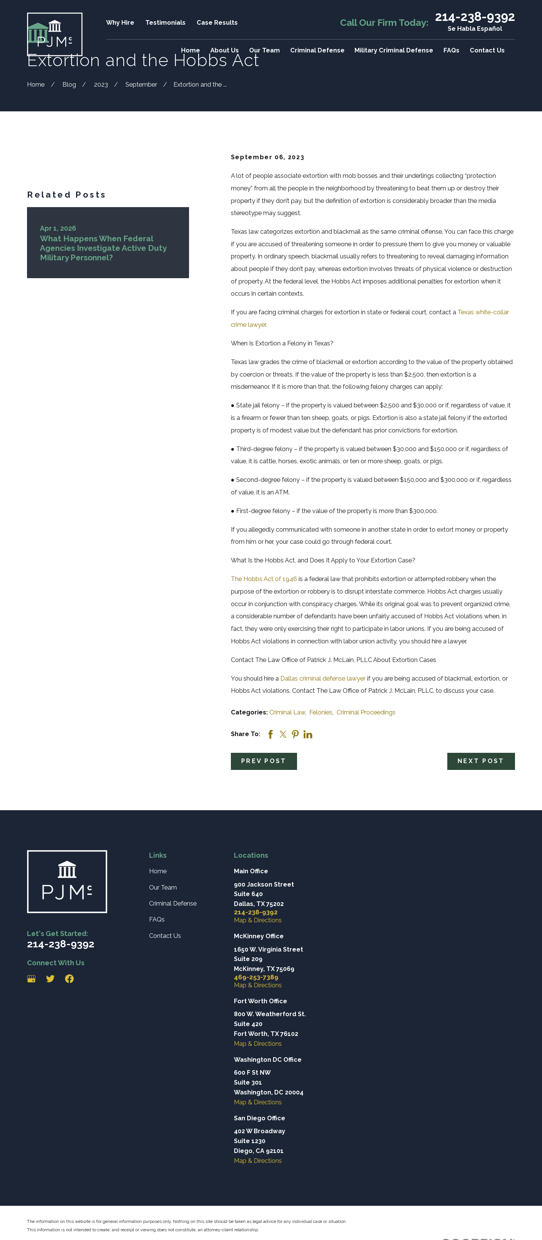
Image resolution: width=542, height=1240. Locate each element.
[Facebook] (69, 978)
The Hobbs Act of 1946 (264, 579)
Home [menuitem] (190, 50)
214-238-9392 (475, 17)
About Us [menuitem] (224, 50)
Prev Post (263, 761)
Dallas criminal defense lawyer (323, 678)
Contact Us (165, 935)
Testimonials (165, 22)
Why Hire (120, 22)
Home (158, 871)
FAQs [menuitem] (451, 50)
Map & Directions (258, 920)
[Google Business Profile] (31, 978)
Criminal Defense (173, 903)
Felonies (320, 712)
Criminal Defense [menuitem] (317, 50)
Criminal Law (287, 712)
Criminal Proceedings (366, 712)
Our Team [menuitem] (264, 50)
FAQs (157, 919)
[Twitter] (50, 978)
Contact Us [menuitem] (487, 50)
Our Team (163, 887)
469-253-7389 (256, 977)
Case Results (217, 22)
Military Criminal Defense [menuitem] (393, 50)
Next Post (481, 761)
